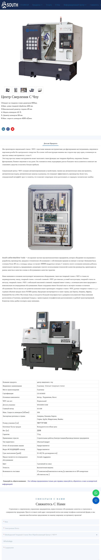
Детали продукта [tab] (50, 143)
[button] (100, 5)
